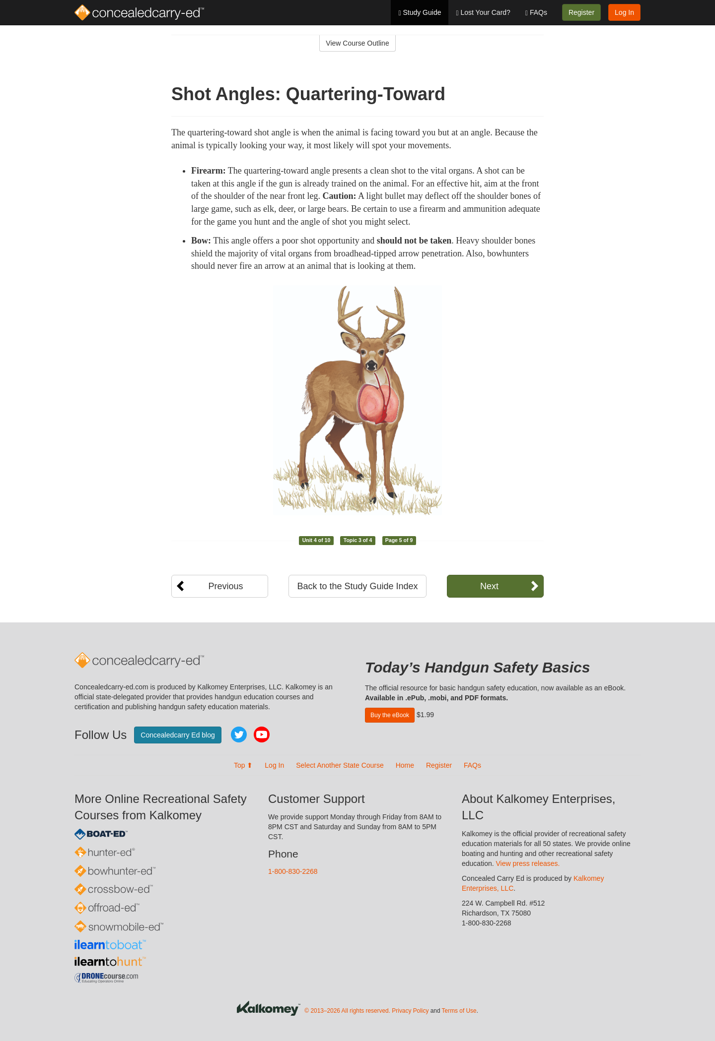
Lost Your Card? (483, 12)
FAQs (536, 12)
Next (489, 586)
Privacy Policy (410, 1011)
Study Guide (419, 12)
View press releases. (528, 863)
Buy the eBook (389, 715)
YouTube (262, 734)
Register (581, 12)
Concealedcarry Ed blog (177, 735)
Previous (225, 586)
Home (405, 765)
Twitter (239, 734)
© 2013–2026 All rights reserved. (347, 1011)
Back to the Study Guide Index (357, 586)
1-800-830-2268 (293, 871)
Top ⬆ (243, 765)
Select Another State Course (340, 765)
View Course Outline (357, 43)
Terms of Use (459, 1011)
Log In (624, 12)
